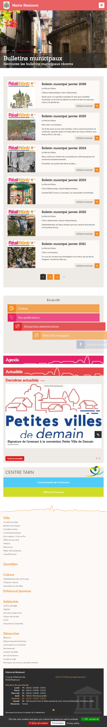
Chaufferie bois (9, 554)
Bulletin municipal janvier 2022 (53, 241)
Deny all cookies (38, 723)
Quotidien (10, 564)
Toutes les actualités (14, 458)
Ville (6, 518)
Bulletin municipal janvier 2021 (53, 273)
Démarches (11, 633)
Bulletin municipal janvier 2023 (53, 209)
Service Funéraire (10, 655)
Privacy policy (73, 723)
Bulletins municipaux (11, 525)
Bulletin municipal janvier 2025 (53, 145)
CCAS (5, 620)
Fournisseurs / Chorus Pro (14, 536)
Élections (7, 637)
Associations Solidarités (13, 623)
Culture (8, 575)
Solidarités (10, 601)
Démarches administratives (14, 641)
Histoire (6, 543)
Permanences (9, 648)
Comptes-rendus (10, 529)
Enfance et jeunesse (17, 591)
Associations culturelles (13, 586)
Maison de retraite (11, 616)
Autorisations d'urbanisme (14, 645)
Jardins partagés (10, 605)
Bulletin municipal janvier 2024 (53, 177)
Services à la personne (12, 613)
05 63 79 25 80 (62, 677)
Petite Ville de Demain (12, 550)
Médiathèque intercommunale (16, 579)
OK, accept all (90, 719)
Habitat (6, 609)
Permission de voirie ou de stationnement (20, 662)
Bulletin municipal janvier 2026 (53, 94)
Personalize (58, 723)
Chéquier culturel (10, 582)
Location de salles (10, 652)
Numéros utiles (9, 659)
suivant (64, 277)
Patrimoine (8, 547)
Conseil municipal (10, 522)
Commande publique (12, 533)
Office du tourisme (11, 540)
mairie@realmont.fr (77, 677)
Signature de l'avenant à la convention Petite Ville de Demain (53, 416)
